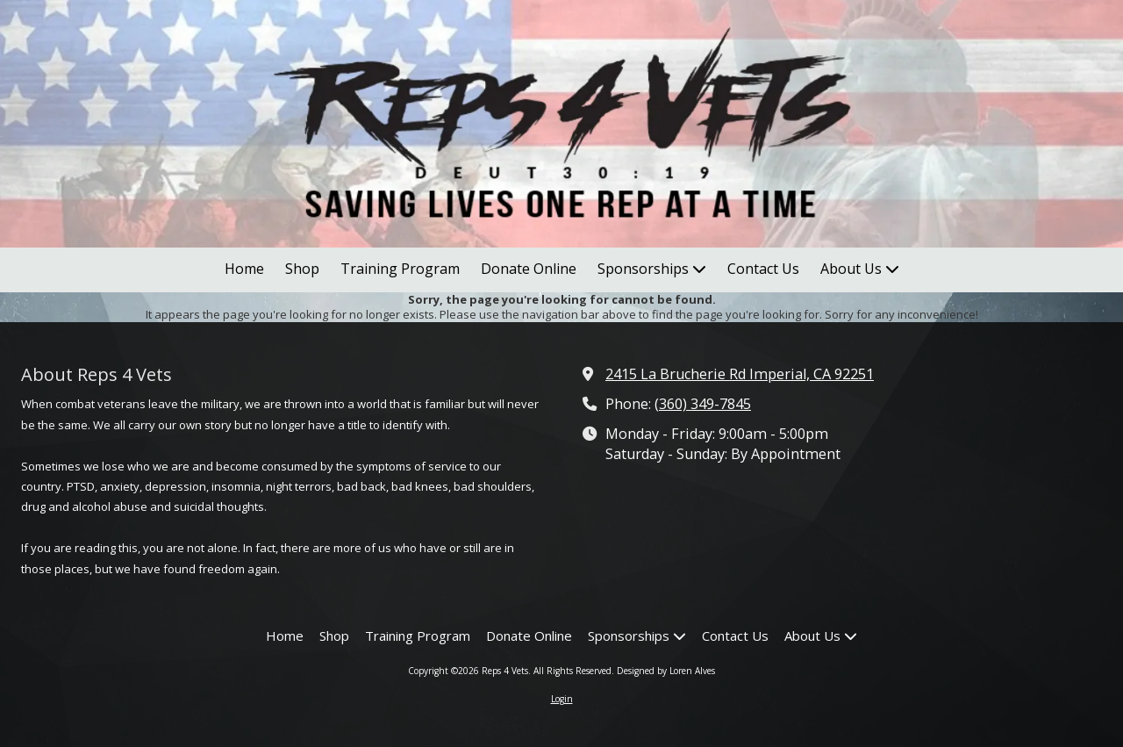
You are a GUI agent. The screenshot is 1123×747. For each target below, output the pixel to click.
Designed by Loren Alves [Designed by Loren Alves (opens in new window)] (666, 670)
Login (562, 699)
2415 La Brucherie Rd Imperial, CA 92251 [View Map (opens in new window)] (739, 374)
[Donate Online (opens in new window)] (528, 270)
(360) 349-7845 (702, 403)
